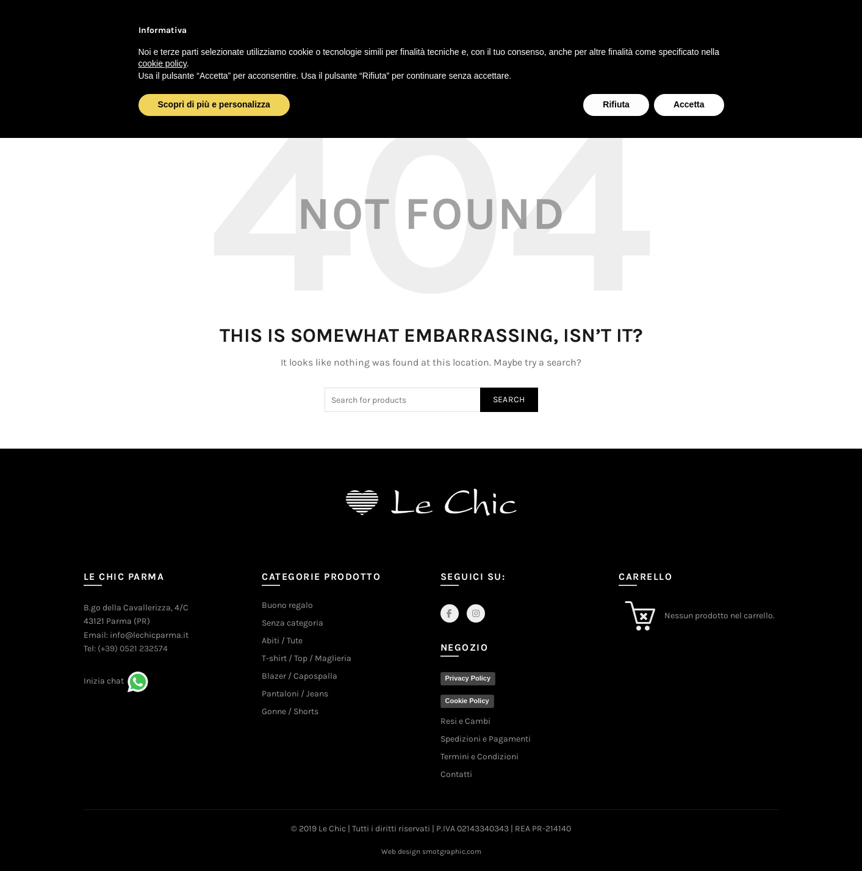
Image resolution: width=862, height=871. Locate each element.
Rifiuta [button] (616, 104)
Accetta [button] (689, 104)
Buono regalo (287, 605)
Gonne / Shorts (290, 711)
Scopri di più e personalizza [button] (214, 104)
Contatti (456, 774)
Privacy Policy (468, 678)
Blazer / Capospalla (299, 676)
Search (509, 399)
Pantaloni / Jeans (295, 693)
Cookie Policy (467, 700)
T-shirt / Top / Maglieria (306, 658)
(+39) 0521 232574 (133, 648)
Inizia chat (104, 681)
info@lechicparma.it (149, 635)
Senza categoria (292, 623)
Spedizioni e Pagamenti (485, 739)
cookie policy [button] (162, 63)
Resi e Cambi (465, 721)
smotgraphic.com (451, 851)
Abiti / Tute (282, 640)
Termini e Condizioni (479, 756)
